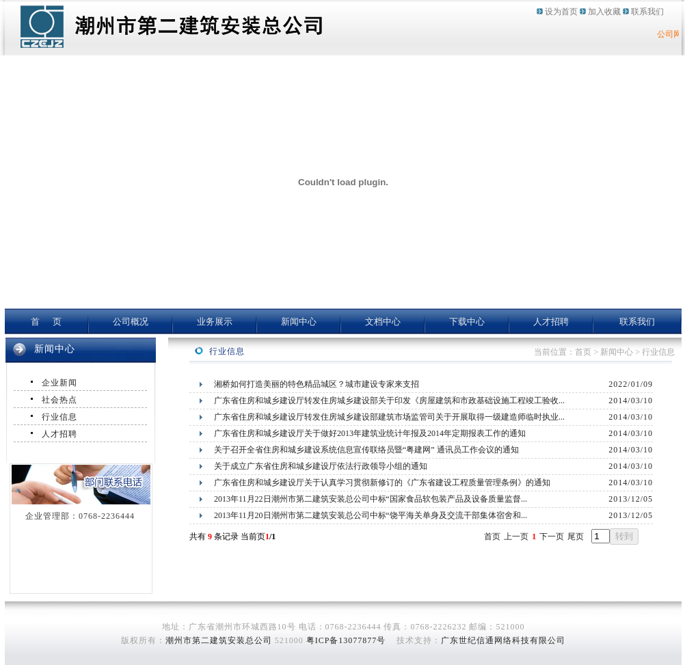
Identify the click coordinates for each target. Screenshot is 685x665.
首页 (492, 536)
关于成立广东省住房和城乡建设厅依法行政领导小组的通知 (320, 466)
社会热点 (59, 400)
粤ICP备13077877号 (346, 640)
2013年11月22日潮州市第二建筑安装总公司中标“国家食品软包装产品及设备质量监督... (370, 499)
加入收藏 (604, 11)
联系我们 (647, 11)
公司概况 (130, 321)
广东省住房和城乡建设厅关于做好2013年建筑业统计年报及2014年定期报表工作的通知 (370, 433)
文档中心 (383, 321)
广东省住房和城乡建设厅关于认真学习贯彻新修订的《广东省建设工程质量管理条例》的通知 (382, 482)
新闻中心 (299, 321)
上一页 (516, 536)
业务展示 (214, 321)
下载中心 (467, 321)
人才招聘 (551, 321)
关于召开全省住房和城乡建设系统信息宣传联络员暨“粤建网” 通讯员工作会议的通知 (366, 449)
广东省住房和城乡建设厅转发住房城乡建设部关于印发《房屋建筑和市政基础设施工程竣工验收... (389, 400)
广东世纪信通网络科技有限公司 (503, 640)
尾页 (575, 536)
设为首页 (561, 11)
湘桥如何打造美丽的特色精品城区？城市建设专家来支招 (316, 384)
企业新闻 (59, 383)
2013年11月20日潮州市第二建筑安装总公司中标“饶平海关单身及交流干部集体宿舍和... (370, 515)
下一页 (551, 536)
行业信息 (59, 417)
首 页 (46, 321)
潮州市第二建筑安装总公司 (218, 640)
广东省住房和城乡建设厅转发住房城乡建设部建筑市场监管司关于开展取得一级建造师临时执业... (389, 417)
